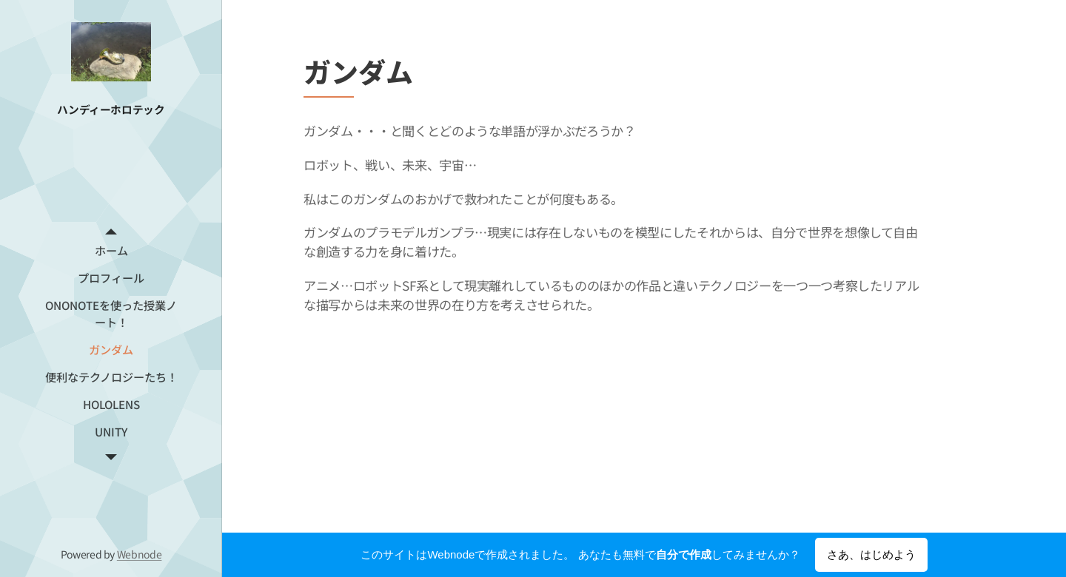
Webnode (139, 554)
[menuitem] (111, 250)
